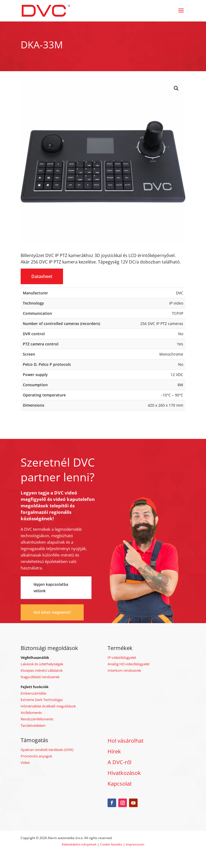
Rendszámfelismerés (37, 719)
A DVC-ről (119, 762)
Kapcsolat (120, 783)
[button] (176, 88)
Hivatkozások (124, 772)
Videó (25, 762)
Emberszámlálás (33, 693)
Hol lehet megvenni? (52, 612)
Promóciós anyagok (36, 756)
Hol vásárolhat (126, 740)
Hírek (114, 751)
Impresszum (135, 844)
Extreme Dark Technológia (41, 699)
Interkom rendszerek (124, 670)
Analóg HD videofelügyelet (129, 664)
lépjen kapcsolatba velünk (51, 587)
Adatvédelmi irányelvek (79, 844)
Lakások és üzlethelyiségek (42, 664)
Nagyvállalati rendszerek (40, 676)
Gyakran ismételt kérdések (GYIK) (47, 749)
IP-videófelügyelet (122, 657)
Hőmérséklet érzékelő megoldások (48, 706)
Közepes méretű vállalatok (42, 670)
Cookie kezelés (111, 844)
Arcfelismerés (31, 712)
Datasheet (41, 276)
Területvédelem (33, 725)
